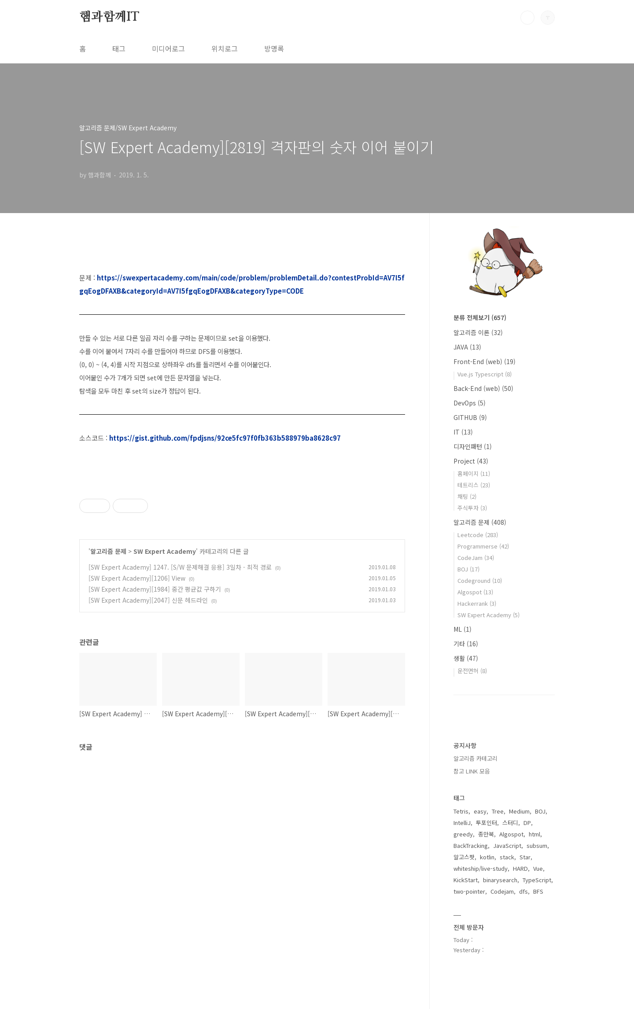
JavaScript (507, 845)
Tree (498, 811)
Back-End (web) (483, 388)
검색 (527, 17)
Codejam (502, 891)
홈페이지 (473, 473)
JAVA (467, 346)
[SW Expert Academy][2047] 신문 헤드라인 (148, 600)
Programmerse (483, 546)
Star (525, 857)
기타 (465, 643)
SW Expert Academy (164, 551)
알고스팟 (464, 857)
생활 (465, 658)
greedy (463, 834)
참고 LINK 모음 (471, 771)
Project (470, 461)
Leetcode (477, 534)
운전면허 (472, 671)
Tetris (460, 811)
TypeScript (537, 880)
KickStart (465, 880)
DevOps (469, 402)
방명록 (274, 48)
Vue (538, 868)
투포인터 (486, 822)
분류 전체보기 (479, 317)
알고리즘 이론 (478, 332)
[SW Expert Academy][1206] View (136, 578)
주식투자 (472, 508)
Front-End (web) (484, 361)
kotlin (487, 857)
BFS (538, 891)
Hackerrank (476, 603)
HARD (520, 868)
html (534, 834)
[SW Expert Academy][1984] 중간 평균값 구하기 (154, 589)
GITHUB (470, 417)
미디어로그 (168, 48)
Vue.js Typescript (484, 374)
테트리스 (473, 485)
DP (527, 822)
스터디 (510, 822)
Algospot (475, 592)
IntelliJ (462, 822)
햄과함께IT (109, 17)
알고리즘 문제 (108, 551)
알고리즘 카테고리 (475, 758)
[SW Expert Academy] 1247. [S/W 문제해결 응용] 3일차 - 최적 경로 (180, 567)
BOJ (468, 569)
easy (480, 811)
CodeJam (475, 557)
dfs (523, 891)
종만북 (486, 834)
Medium (519, 811)
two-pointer (469, 891)
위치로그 (224, 48)
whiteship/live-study (480, 868)
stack (507, 857)
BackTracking (470, 845)
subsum (537, 845)
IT (463, 431)
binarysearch (500, 880)
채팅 (466, 496)
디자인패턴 (472, 446)
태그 (118, 48)
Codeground (479, 580)
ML (462, 629)
